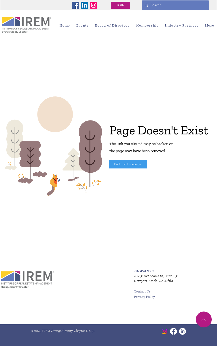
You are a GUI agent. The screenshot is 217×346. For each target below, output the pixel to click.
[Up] (204, 319)
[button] (82, 25)
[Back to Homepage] (128, 164)
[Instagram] (93, 5)
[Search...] (175, 5)
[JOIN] (120, 5)
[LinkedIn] (84, 5)
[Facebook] (75, 5)
